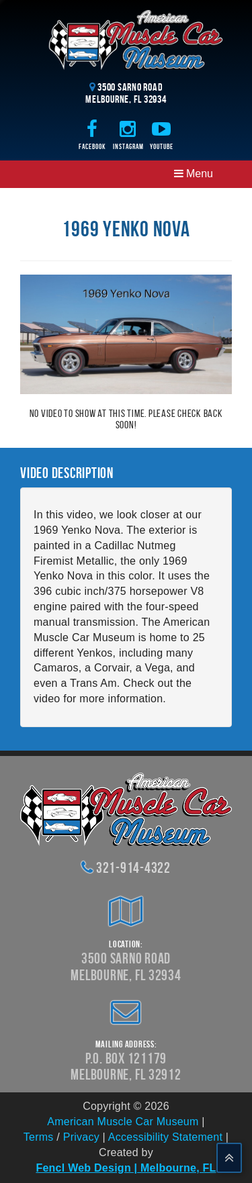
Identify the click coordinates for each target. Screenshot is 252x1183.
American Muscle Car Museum (122, 1121)
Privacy (81, 1137)
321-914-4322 (133, 867)
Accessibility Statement (165, 1137)
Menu (193, 173)
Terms (39, 1137)
